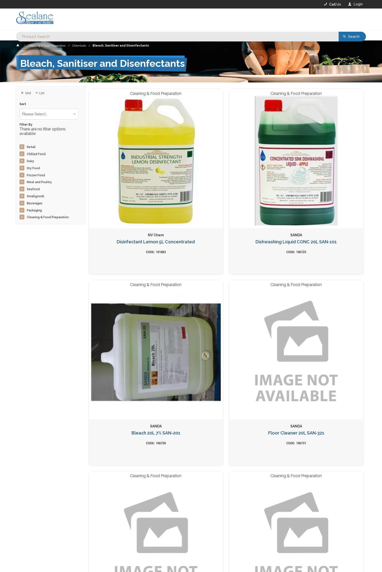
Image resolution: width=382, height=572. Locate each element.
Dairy (30, 161)
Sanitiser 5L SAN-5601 (261, 289)
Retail (31, 147)
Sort (22, 104)
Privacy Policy (215, 489)
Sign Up (304, 480)
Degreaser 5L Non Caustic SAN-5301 (191, 292)
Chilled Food (36, 154)
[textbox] (171, 19)
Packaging (34, 210)
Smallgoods (35, 196)
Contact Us (28, 558)
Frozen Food (36, 175)
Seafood (33, 189)
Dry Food (33, 168)
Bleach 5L (120, 410)
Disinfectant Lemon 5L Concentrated (120, 172)
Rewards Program (273, 558)
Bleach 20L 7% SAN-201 (261, 169)
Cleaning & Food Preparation (48, 217)
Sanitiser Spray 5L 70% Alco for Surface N (191, 413)
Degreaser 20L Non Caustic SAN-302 (331, 292)
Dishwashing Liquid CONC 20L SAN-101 (191, 172)
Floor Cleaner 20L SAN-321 (331, 169)
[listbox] (48, 113)
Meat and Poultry (39, 182)
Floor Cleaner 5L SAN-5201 (121, 289)
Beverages (34, 203)
